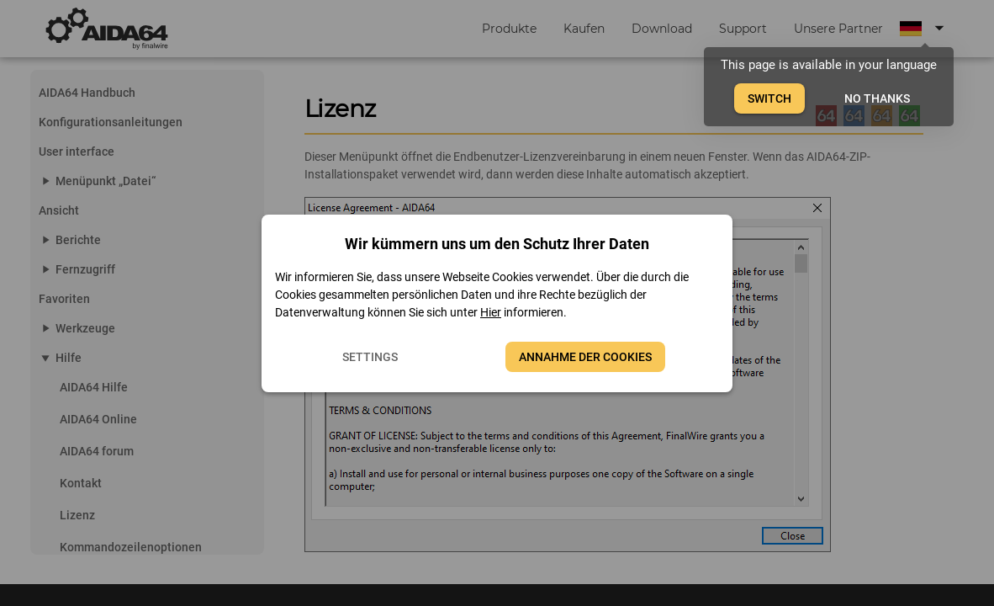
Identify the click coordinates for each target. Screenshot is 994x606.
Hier (490, 312)
